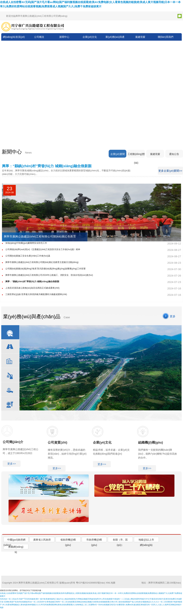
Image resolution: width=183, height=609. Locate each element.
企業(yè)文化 (90, 36)
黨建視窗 (140, 36)
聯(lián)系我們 (165, 36)
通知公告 (174, 154)
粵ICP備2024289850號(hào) (90, 582)
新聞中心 (64, 36)
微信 (179, 16)
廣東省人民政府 (42, 539)
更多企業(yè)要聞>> (170, 170)
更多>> (11, 463)
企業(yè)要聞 (117, 154)
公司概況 (39, 36)
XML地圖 (110, 582)
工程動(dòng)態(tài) (135, 155)
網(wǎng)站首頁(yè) (14, 36)
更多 (172, 316)
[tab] (15, 539)
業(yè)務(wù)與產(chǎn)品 (115, 40)
